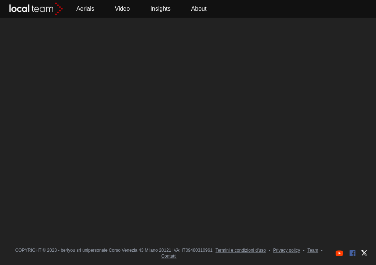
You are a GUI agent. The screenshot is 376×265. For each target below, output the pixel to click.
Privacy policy (286, 250)
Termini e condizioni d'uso (241, 250)
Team (312, 250)
